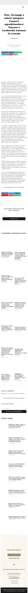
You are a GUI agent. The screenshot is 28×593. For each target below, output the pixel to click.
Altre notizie (11, 45)
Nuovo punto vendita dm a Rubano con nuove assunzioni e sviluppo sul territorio (7, 328)
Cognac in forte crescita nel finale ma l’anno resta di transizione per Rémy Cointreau (7, 278)
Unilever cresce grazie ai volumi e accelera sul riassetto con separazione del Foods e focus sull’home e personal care (7, 351)
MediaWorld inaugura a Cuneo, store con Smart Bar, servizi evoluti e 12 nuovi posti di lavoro (20, 305)
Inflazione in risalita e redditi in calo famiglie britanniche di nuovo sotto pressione (7, 254)
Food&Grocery (18, 45)
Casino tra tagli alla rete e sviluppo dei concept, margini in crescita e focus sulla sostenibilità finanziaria (20, 256)
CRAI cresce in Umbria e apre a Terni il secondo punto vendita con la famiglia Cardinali (7, 305)
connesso (9, 393)
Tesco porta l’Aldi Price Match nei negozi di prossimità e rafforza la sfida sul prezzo (21, 280)
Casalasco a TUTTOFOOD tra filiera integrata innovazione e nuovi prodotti (20, 376)
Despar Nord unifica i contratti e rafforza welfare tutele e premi (21, 328)
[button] (4, 52)
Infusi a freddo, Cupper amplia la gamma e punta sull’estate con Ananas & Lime (5, 377)
